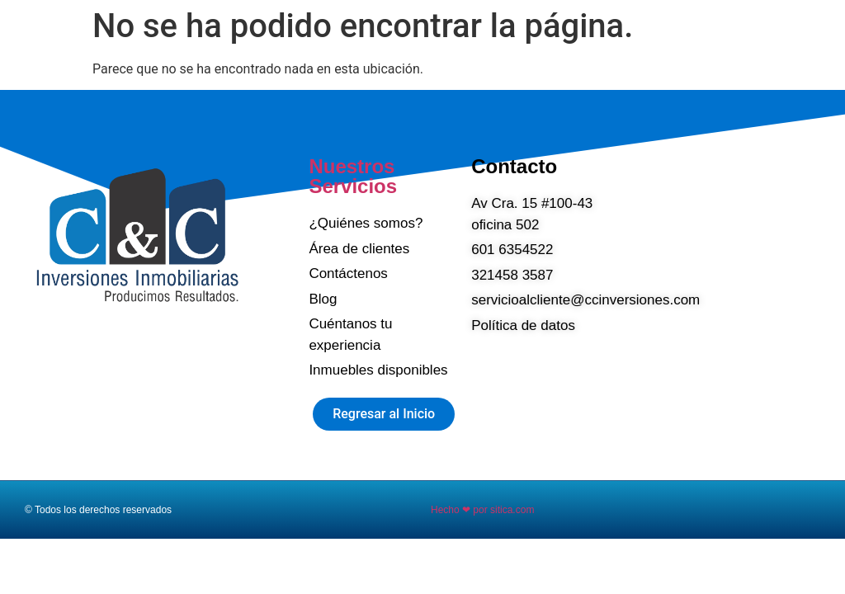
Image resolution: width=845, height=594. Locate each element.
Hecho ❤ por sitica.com (482, 510)
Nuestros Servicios (353, 176)
